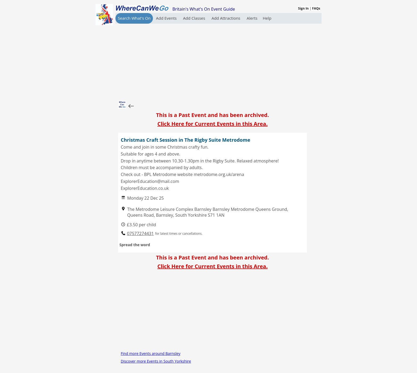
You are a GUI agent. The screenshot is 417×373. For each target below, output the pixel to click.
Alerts (252, 18)
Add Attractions (226, 18)
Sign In (303, 8)
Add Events (167, 18)
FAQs (316, 8)
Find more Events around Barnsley (150, 353)
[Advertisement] (212, 61)
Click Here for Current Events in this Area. (212, 123)
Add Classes (194, 18)
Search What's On (134, 18)
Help (267, 18)
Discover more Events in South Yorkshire (156, 361)
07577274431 (140, 233)
